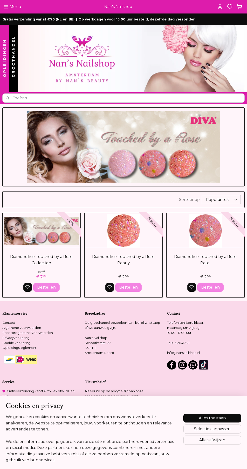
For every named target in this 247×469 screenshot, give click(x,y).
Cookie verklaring (16, 343)
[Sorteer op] (221, 199)
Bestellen (46, 287)
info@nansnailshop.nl (183, 353)
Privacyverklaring (15, 338)
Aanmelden (100, 407)
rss (149, 460)
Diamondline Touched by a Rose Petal (205, 259)
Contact (8, 322)
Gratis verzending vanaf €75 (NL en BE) (38, 19)
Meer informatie (99, 439)
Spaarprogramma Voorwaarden (27, 333)
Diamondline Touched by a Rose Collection (41, 259)
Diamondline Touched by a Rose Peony (123, 259)
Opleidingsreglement (19, 348)
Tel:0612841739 (178, 343)
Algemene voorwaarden (21, 328)
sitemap (140, 460)
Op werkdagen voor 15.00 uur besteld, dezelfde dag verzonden (137, 19)
